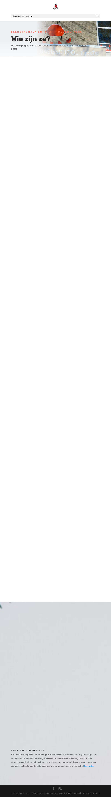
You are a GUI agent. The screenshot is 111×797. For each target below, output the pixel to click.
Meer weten (88, 766)
